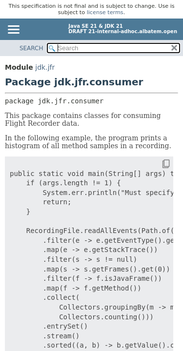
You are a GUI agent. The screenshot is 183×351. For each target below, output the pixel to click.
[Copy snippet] (157, 164)
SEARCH (31, 48)
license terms (105, 12)
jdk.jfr (45, 67)
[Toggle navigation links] (13, 30)
